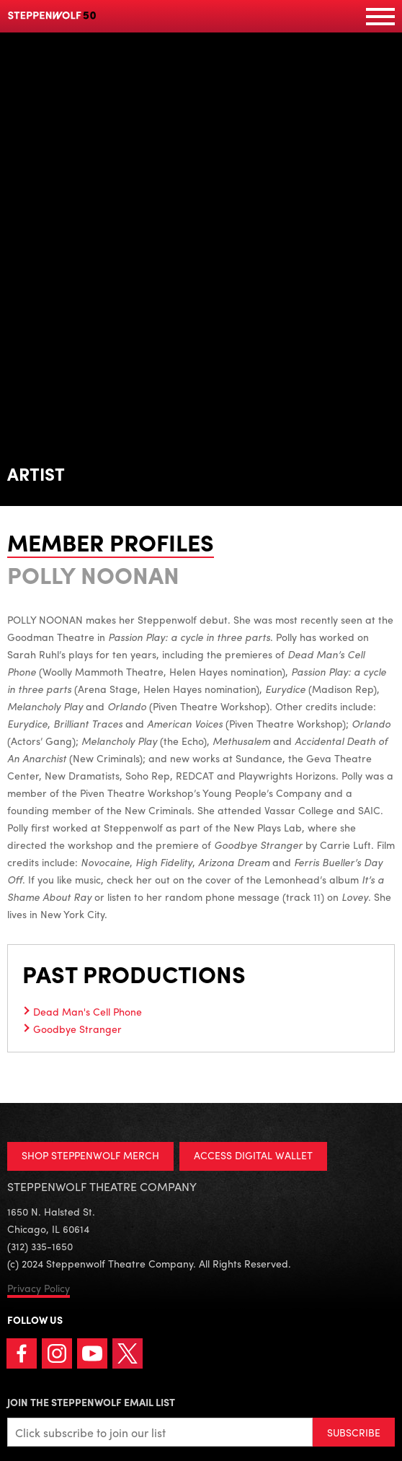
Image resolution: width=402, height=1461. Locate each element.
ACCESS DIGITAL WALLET (253, 1155)
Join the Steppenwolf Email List (91, 1402)
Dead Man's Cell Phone (87, 1011)
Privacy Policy (38, 1288)
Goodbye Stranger (77, 1028)
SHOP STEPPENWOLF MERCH (90, 1155)
